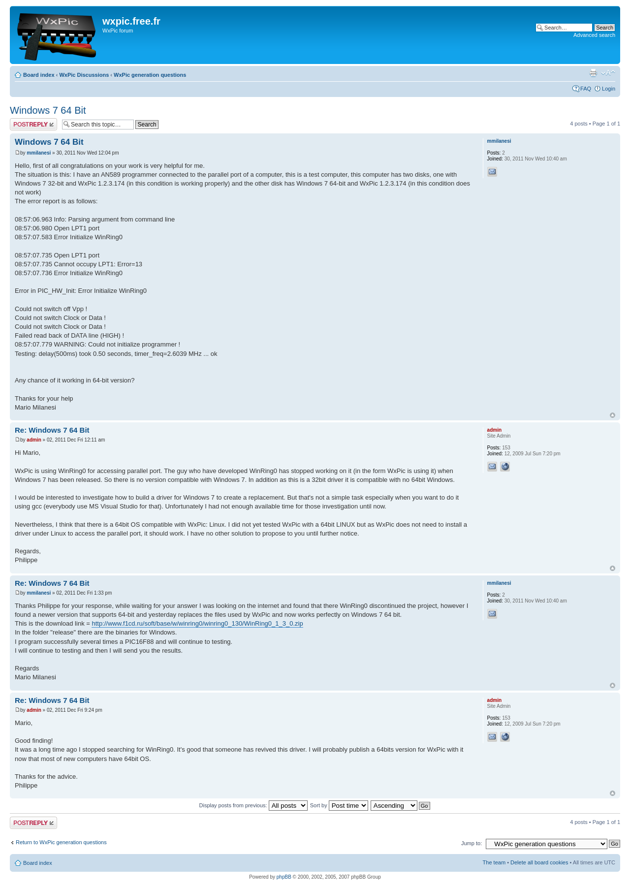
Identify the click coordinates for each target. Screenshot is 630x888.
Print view (593, 72)
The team (494, 862)
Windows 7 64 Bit (48, 110)
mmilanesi (39, 153)
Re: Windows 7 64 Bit (52, 430)
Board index (39, 75)
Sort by (339, 805)
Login (608, 89)
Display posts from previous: (253, 805)
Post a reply (33, 124)
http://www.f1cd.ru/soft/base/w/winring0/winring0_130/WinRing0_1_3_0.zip (197, 623)
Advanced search (594, 35)
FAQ (585, 89)
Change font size (608, 72)
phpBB (284, 877)
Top (612, 415)
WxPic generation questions (150, 75)
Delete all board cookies (539, 862)
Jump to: (471, 843)
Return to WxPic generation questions (61, 842)
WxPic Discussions (84, 75)
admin (34, 440)
